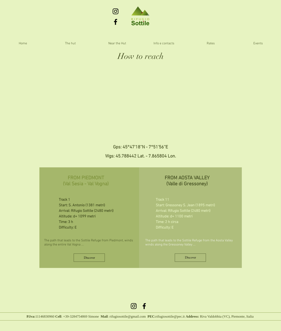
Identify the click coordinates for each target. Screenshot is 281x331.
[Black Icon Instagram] (115, 11)
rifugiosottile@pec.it (170, 316)
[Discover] (89, 258)
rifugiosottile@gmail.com (128, 316)
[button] (117, 44)
